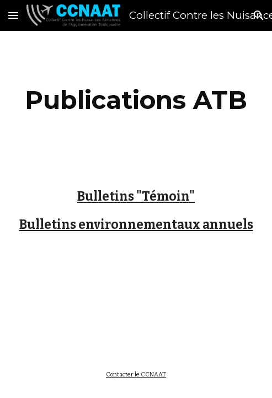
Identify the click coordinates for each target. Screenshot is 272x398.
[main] (136, 100)
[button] (13, 15)
